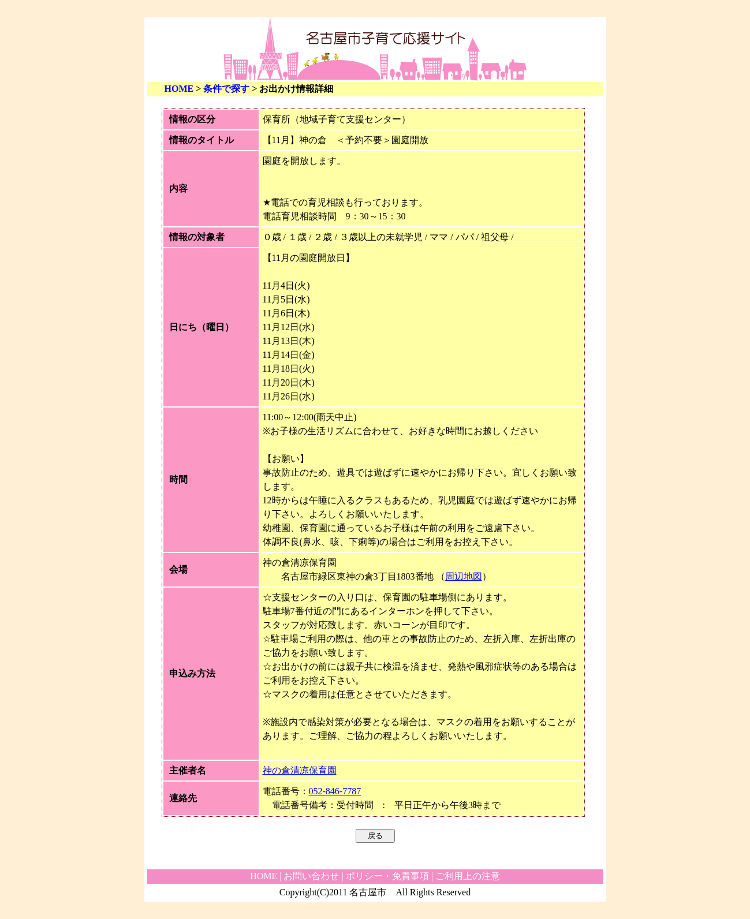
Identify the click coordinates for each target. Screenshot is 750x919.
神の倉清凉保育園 (300, 770)
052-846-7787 (335, 791)
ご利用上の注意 (467, 876)
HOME (179, 89)
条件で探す (226, 89)
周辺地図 (463, 576)
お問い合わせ (311, 876)
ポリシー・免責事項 (387, 876)
